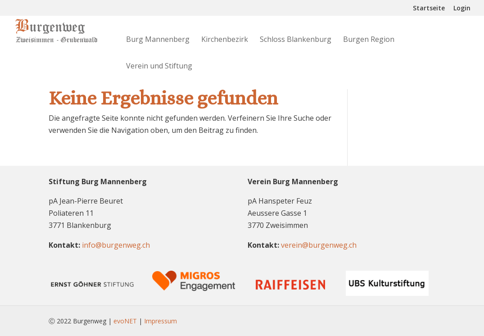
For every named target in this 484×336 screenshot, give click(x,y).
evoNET (125, 321)
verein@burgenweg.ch (319, 245)
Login (461, 8)
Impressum (160, 321)
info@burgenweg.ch (116, 245)
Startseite (429, 8)
